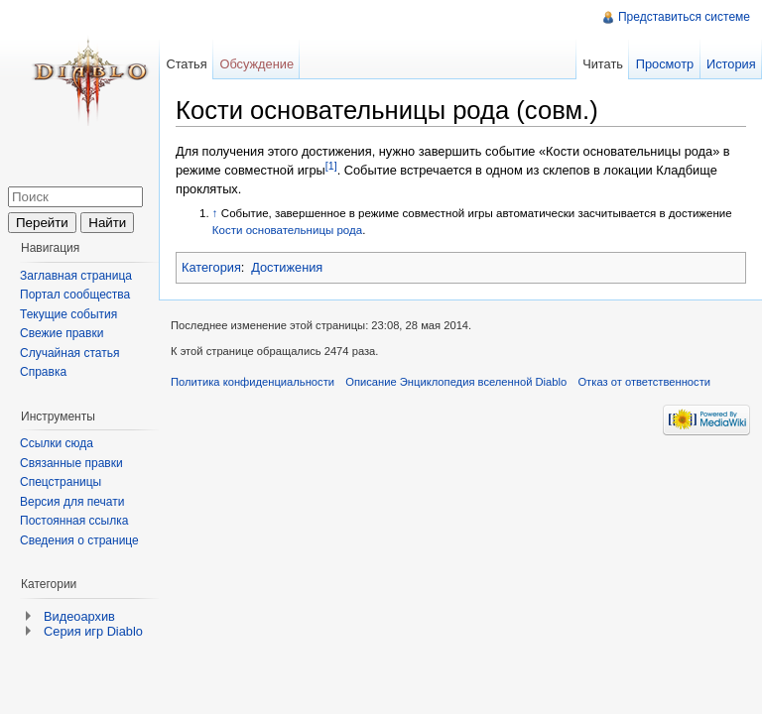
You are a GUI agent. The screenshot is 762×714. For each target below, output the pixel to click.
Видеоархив (79, 616)
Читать (602, 64)
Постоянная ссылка (74, 521)
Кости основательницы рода (287, 230)
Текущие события (68, 314)
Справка (43, 372)
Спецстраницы (60, 482)
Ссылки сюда (56, 443)
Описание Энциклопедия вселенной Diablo (456, 382)
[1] (331, 166)
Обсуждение (256, 64)
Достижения (286, 267)
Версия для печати (72, 502)
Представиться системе (684, 17)
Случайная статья (69, 353)
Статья (186, 64)
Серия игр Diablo (93, 631)
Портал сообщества (75, 294)
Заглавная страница (76, 276)
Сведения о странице (79, 540)
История (731, 64)
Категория (211, 267)
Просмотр (665, 64)
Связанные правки (71, 463)
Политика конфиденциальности (252, 382)
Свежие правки (61, 333)
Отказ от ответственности (643, 382)
